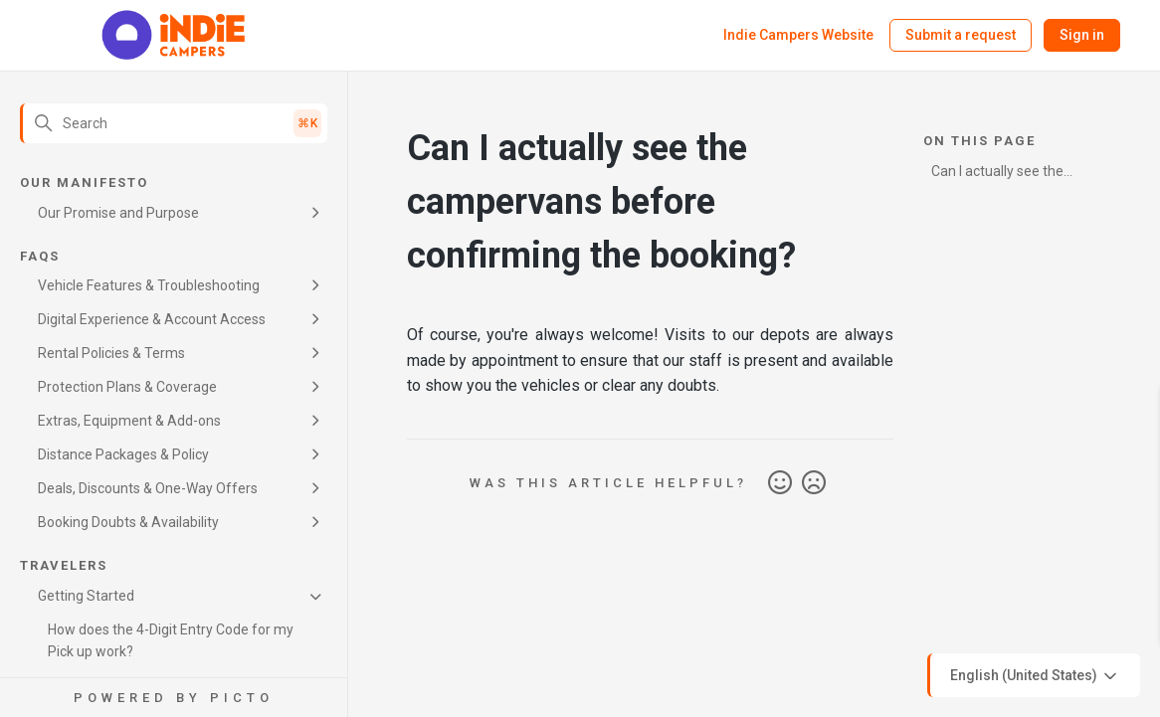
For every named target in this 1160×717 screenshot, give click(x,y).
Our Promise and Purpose (118, 213)
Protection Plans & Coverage (127, 387)
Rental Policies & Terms (111, 353)
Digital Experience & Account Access (152, 319)
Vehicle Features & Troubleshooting (149, 285)
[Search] (173, 123)
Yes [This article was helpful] (780, 483)
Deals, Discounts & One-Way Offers (148, 488)
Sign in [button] (1082, 35)
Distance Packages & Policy (123, 454)
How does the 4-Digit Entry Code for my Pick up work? (170, 640)
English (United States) (1035, 676)
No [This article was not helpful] (814, 483)
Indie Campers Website (798, 35)
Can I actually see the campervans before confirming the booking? (1006, 174)
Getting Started (86, 596)
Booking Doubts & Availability (128, 522)
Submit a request (960, 35)
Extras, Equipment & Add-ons (129, 421)
